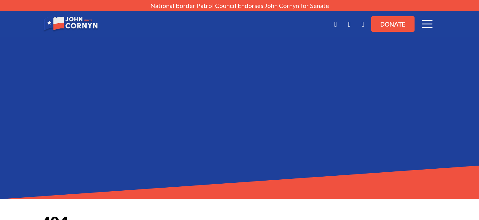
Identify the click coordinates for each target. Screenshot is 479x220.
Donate (392, 24)
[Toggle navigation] (427, 24)
